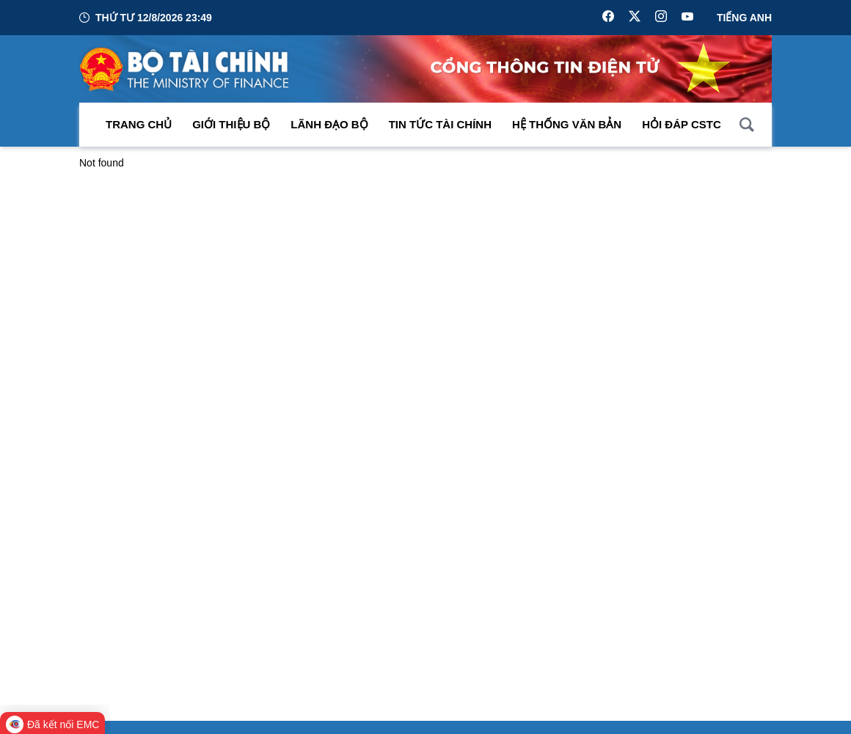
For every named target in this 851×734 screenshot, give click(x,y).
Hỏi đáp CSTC (681, 124)
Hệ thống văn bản (566, 124)
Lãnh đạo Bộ (329, 124)
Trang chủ (139, 124)
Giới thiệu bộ (231, 124)
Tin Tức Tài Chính (440, 124)
